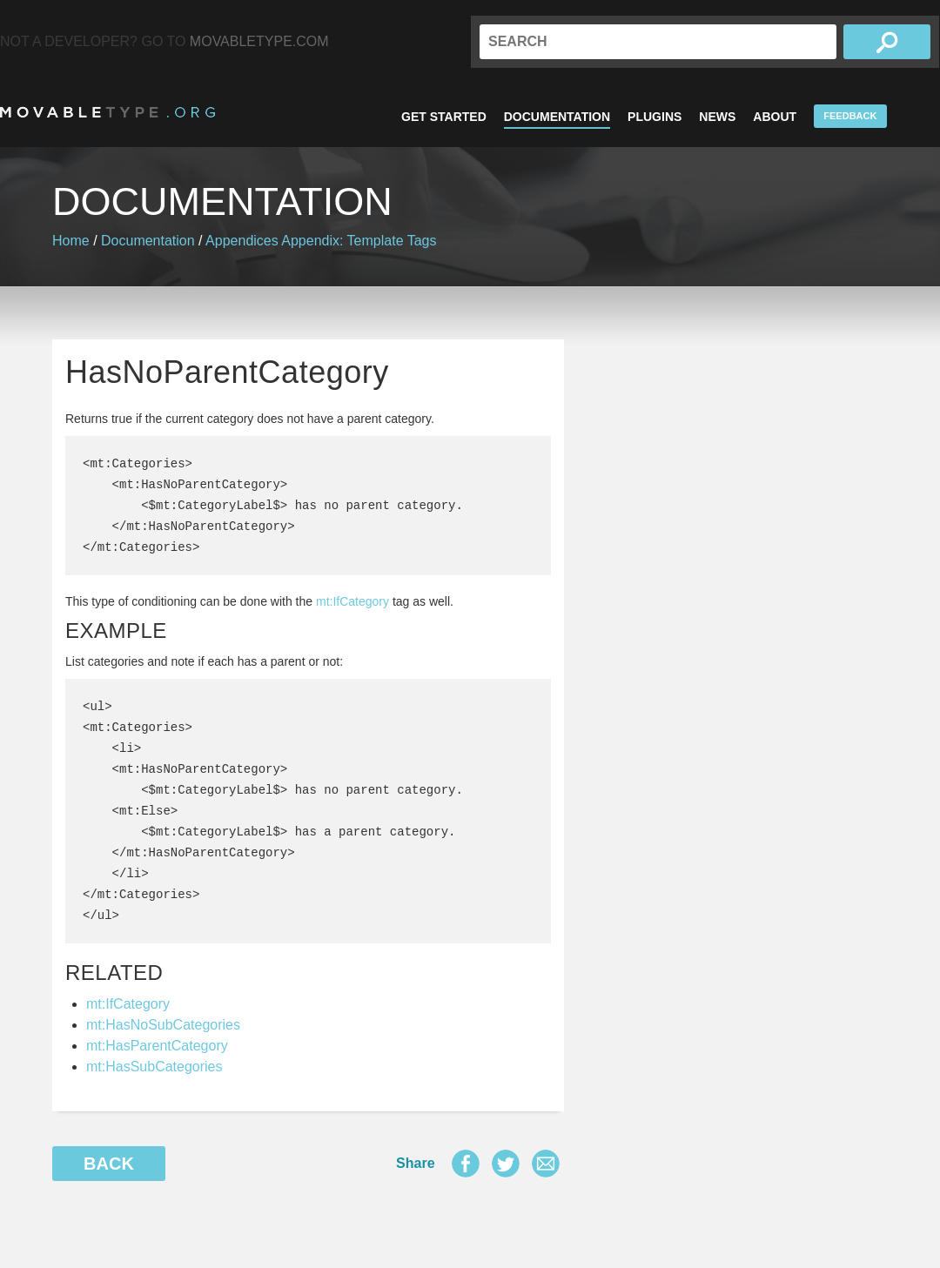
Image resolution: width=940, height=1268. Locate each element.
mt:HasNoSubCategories (163, 1024)
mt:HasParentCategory (157, 1045)
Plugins (655, 117)
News (717, 117)
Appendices (242, 240)
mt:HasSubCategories (154, 1066)
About (774, 117)
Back (109, 1163)
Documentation (557, 117)
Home (71, 240)
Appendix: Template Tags (358, 240)
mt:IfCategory (352, 601)
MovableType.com (259, 41)
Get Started (444, 117)
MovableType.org (107, 112)
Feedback (849, 116)
